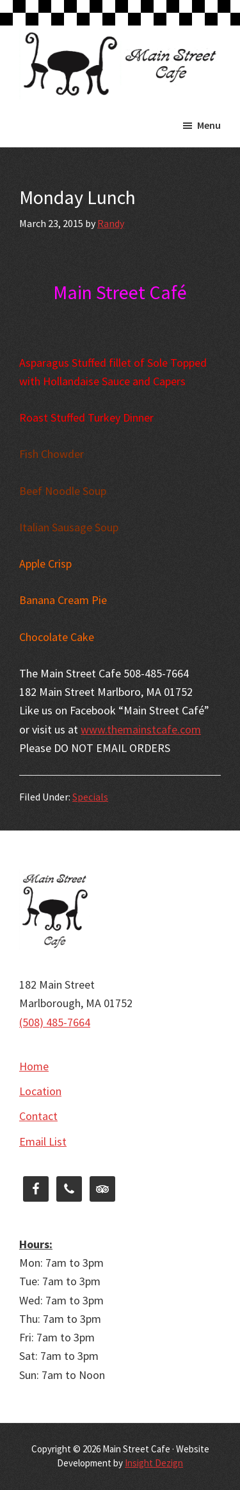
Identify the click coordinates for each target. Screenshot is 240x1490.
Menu (209, 125)
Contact (38, 1116)
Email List (43, 1141)
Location (40, 1091)
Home (34, 1066)
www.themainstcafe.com (141, 729)
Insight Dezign (154, 1463)
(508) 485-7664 (54, 1022)
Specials (90, 796)
